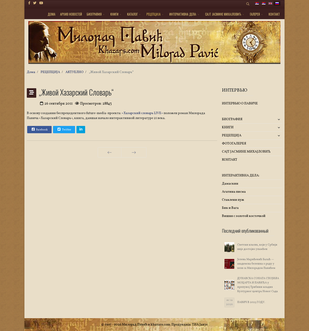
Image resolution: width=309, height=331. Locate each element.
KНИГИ (114, 14)
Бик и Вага (230, 208)
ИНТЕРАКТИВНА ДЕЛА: (182, 14)
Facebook (39, 129)
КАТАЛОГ (132, 14)
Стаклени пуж (233, 200)
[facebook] (29, 3)
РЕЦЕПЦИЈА (153, 14)
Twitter (64, 129)
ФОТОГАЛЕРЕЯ (234, 143)
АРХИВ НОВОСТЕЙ (71, 14)
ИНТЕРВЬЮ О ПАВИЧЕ (240, 103)
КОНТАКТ (274, 14)
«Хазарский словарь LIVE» (142, 113)
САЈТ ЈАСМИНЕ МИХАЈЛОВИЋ (223, 14)
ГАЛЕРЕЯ (255, 14)
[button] (272, 119)
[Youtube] (41, 3)
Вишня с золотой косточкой (243, 216)
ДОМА (51, 14)
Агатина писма (234, 191)
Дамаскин (230, 183)
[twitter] (34, 3)
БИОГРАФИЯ (94, 14)
